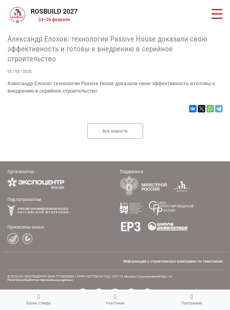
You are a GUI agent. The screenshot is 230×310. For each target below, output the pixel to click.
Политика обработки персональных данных (40, 280)
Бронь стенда (38, 299)
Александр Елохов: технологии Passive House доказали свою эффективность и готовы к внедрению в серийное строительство (107, 48)
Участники (115, 299)
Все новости (115, 131)
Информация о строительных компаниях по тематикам (173, 261)
